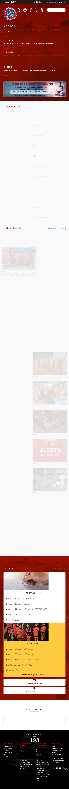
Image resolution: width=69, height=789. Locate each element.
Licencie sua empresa (42, 748)
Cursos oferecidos (25, 762)
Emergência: (10, 2)
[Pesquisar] (64, 10)
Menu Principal (8, 743)
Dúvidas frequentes (25, 748)
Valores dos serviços (42, 762)
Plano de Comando (57, 758)
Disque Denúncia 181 (58, 761)
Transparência (8, 752)
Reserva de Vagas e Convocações (34, 675)
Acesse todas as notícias (56, 228)
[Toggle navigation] (12, 13)
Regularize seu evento (42, 750)
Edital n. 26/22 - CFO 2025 (19, 614)
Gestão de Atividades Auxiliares (26, 744)
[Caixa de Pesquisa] (55, 9)
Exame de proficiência (26, 764)
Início (53, 746)
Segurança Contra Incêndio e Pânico (41, 744)
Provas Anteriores (34, 683)
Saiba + (6, 36)
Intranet (61, 2)
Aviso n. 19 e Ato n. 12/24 (19, 604)
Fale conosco (7, 756)
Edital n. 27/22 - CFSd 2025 (20, 665)
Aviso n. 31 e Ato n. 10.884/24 (21, 649)
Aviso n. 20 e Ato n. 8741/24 (20, 654)
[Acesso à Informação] (38, 2)
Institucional (7, 746)
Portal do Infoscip (41, 752)
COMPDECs (55, 763)
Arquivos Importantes (35, 691)
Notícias (6, 754)
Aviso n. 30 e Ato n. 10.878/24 (21, 598)
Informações (13, 620)
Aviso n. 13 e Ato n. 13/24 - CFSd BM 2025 (27, 659)
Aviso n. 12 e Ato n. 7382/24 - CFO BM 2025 (27, 609)
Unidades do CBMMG (58, 748)
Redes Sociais (56, 765)
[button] (8, 89)
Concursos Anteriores (59, 568)
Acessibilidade (51, 2)
